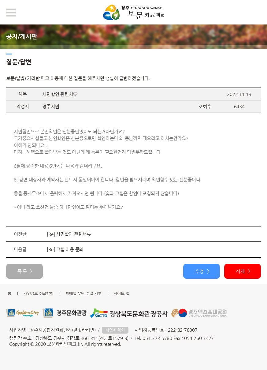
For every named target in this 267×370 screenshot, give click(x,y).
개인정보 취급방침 (39, 293)
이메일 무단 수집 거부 (84, 293)
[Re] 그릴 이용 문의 (65, 249)
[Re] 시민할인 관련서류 (69, 234)
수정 (199, 271)
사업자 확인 (115, 330)
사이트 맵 (121, 293)
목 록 (22, 271)
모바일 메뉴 (11, 13)
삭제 (240, 271)
